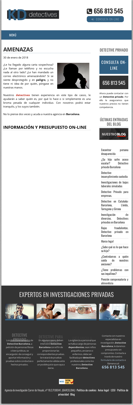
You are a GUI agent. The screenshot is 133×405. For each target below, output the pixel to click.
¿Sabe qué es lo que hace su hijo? (114, 249)
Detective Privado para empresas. (114, 194)
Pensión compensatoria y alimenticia (114, 281)
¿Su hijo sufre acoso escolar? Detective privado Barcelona (114, 163)
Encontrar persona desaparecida (114, 152)
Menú (12, 35)
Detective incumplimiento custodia (114, 174)
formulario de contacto (112, 360)
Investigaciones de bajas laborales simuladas (114, 184)
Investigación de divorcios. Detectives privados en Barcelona (114, 218)
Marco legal (107, 241)
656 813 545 (108, 10)
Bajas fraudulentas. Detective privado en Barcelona (114, 232)
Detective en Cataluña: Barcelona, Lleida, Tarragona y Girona (114, 205)
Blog (72, 394)
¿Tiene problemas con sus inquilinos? (114, 272)
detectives (23, 95)
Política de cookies (86, 390)
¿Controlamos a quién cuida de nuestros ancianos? (114, 260)
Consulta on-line (114, 65)
